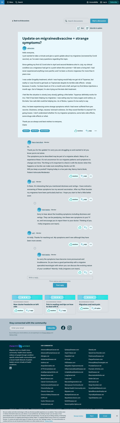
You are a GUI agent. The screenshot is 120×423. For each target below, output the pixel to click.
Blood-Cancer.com (47, 378)
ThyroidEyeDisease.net (96, 395)
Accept (105, 416)
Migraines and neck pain (89, 304)
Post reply (60, 285)
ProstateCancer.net (95, 366)
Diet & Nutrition (45, 130)
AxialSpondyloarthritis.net (49, 372)
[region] (60, 416)
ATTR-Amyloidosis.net (48, 369)
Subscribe (113, 2)
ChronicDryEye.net (47, 388)
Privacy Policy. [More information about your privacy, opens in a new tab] (49, 421)
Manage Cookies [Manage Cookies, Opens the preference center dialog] (78, 416)
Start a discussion (99, 21)
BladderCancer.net (47, 375)
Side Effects (35, 130)
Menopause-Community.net (74, 385)
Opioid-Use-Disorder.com (97, 353)
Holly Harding (46, 210)
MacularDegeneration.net (73, 382)
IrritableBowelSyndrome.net (74, 372)
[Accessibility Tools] (92, 2)
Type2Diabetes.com (95, 398)
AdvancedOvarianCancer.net (50, 353)
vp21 (33, 181)
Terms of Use (13, 335)
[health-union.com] (19, 345)
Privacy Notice (46, 333)
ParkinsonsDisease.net (96, 356)
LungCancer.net (70, 375)
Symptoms (26, 130)
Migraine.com (69, 391)
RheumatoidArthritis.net (97, 375)
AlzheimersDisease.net (48, 359)
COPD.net (44, 398)
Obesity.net (92, 350)
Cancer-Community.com (49, 382)
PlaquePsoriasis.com (96, 359)
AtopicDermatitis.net (48, 366)
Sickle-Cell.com (94, 378)
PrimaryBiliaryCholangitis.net (98, 362)
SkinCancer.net (94, 382)
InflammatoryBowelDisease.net (75, 369)
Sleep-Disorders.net (95, 385)
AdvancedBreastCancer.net (50, 350)
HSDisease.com (70, 362)
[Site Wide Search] (19, 2)
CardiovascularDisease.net (50, 385)
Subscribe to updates (93, 28)
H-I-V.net (67, 359)
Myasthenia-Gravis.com (72, 398)
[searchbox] (79, 21)
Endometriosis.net (47, 404)
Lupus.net (68, 378)
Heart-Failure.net (70, 353)
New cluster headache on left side (26, 305)
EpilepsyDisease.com (72, 350)
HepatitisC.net (69, 356)
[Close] (117, 416)
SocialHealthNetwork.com (97, 388)
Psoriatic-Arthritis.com (96, 369)
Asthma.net (45, 362)
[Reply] (89, 131)
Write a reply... (34, 278)
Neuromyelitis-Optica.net (73, 404)
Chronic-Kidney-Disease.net (50, 395)
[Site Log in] (103, 2)
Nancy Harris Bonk (37, 142)
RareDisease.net (94, 372)
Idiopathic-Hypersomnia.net (74, 366)
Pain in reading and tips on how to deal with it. (59, 305)
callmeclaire (30, 48)
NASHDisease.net (70, 401)
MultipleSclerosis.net (72, 395)
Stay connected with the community (27, 323)
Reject (92, 416)
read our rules (58, 281)
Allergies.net (45, 356)
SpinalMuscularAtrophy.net (97, 391)
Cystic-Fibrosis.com (47, 401)
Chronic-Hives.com (47, 391)
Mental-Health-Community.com (75, 388)
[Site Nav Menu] (10, 2)
